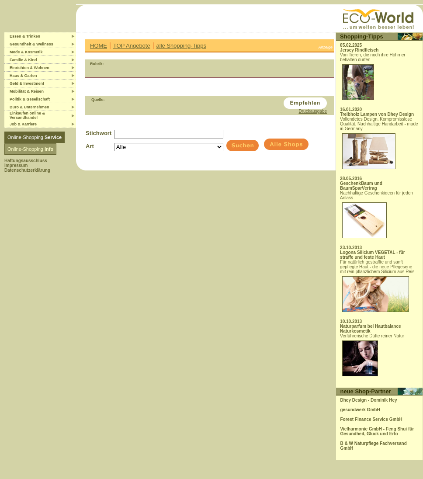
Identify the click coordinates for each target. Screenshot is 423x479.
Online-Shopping (34, 137)
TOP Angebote (131, 45)
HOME (98, 45)
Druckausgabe (313, 111)
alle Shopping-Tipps (181, 45)
